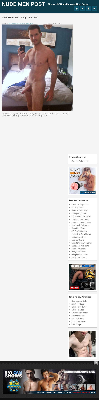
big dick (16, 23)
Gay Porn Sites (78, 310)
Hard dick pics (77, 318)
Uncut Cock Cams (79, 257)
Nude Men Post (23, 4)
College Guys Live (79, 213)
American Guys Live (80, 204)
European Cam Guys (80, 219)
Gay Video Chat (78, 315)
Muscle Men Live (79, 249)
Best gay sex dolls (79, 301)
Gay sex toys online (80, 313)
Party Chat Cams (79, 251)
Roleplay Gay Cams (80, 254)
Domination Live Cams (81, 216)
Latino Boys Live (78, 237)
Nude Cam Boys (78, 321)
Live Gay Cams (78, 240)
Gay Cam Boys (78, 304)
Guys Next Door (78, 228)
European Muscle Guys (81, 222)
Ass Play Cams (78, 207)
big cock (11, 23)
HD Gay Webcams (79, 231)
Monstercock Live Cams (82, 243)
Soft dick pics (77, 324)
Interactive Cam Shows (81, 234)
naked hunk (29, 23)
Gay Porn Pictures (79, 307)
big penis (22, 23)
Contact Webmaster (80, 161)
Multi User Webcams (80, 246)
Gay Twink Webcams (80, 225)
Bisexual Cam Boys (80, 210)
